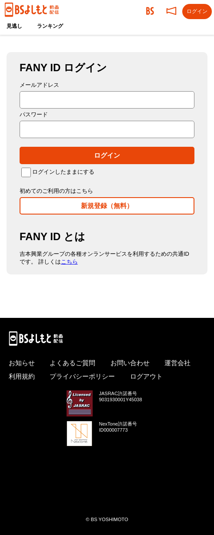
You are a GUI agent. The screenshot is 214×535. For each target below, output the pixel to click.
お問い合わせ (130, 363)
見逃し (14, 26)
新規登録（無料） (107, 205)
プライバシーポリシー (82, 376)
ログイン (107, 155)
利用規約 (22, 376)
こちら (69, 261)
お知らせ (22, 363)
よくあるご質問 (72, 363)
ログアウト (146, 376)
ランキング (50, 26)
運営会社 (177, 363)
